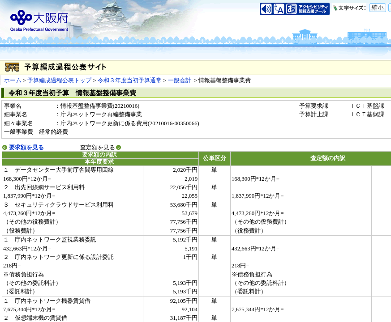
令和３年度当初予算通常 (130, 80)
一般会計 (180, 80)
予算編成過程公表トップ (59, 80)
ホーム (12, 80)
